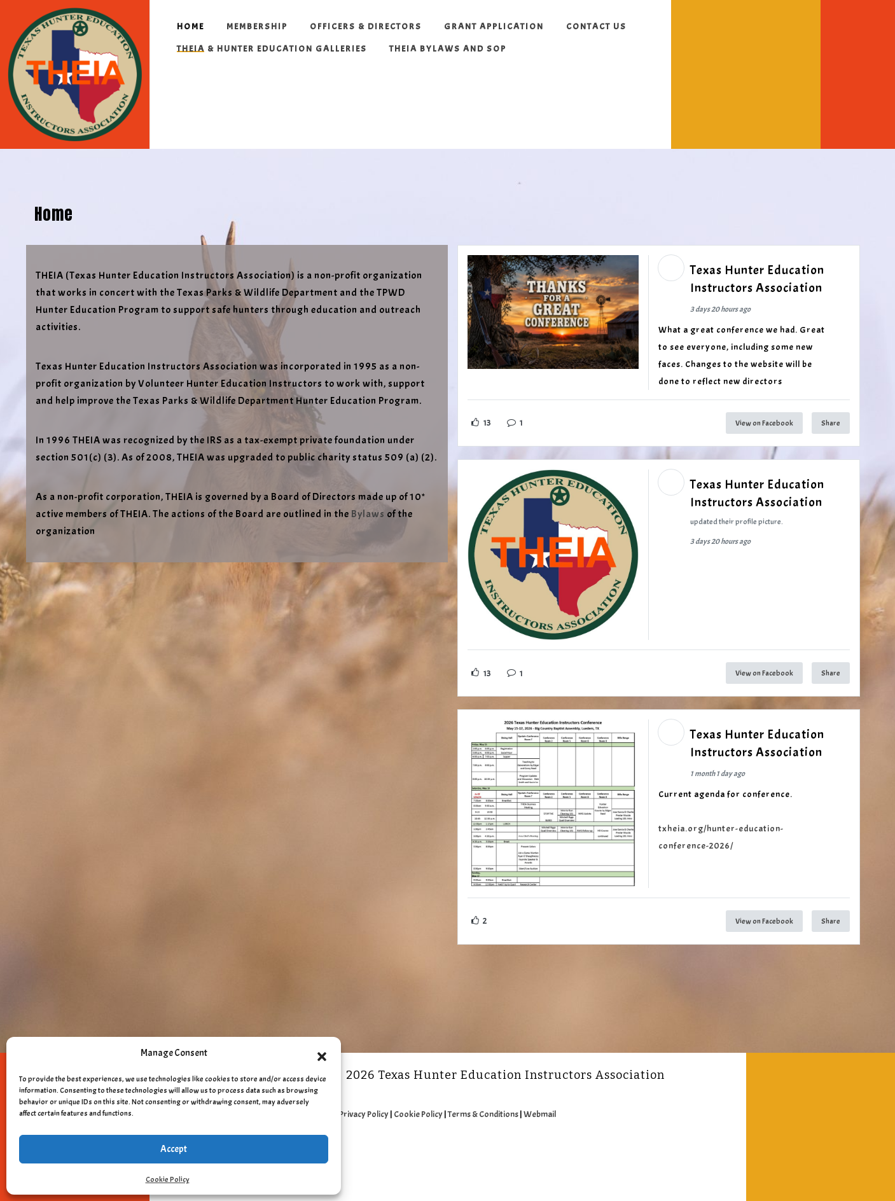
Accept (173, 1149)
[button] (322, 1053)
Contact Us (596, 26)
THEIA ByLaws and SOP (447, 48)
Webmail (540, 1114)
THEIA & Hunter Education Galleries (272, 48)
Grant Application (494, 26)
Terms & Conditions (483, 1114)
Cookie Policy (168, 1179)
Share (830, 423)
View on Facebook (764, 423)
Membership (257, 26)
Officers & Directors (366, 26)
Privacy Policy (364, 1114)
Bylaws (368, 514)
